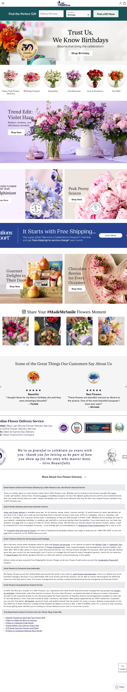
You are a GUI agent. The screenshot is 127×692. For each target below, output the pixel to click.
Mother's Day (100, 544)
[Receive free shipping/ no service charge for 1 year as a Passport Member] (63, 235)
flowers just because (61, 544)
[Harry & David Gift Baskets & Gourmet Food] (14, 286)
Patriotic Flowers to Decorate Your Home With (25, 618)
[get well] (116, 81)
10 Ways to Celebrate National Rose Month (24, 631)
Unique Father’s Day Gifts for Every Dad (22, 626)
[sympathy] (53, 81)
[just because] (74, 81)
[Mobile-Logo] (63, 3)
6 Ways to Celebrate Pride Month (20, 623)
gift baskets (29, 601)
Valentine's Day (115, 544)
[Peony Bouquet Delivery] (76, 199)
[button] (33, 396)
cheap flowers (12, 555)
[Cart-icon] (124, 3)
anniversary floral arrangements (91, 525)
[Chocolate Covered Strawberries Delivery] (76, 289)
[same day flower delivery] (10, 83)
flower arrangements (56, 547)
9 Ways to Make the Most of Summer (21, 620)
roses (113, 493)
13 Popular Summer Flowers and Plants (22, 628)
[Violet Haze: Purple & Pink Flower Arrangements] (16, 132)
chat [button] (17, 523)
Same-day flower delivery (14, 512)
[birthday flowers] (31, 81)
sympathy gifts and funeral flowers (21, 531)
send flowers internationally (84, 574)
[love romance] (95, 81)
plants (44, 496)
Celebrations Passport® (108, 560)
